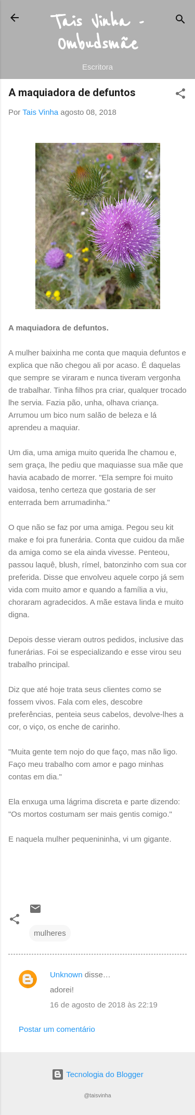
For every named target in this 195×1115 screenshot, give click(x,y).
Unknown (66, 974)
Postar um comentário (57, 1029)
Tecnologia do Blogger (97, 1074)
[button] (180, 95)
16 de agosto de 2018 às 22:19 (104, 1004)
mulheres (50, 932)
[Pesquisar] (180, 21)
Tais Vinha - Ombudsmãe (97, 33)
